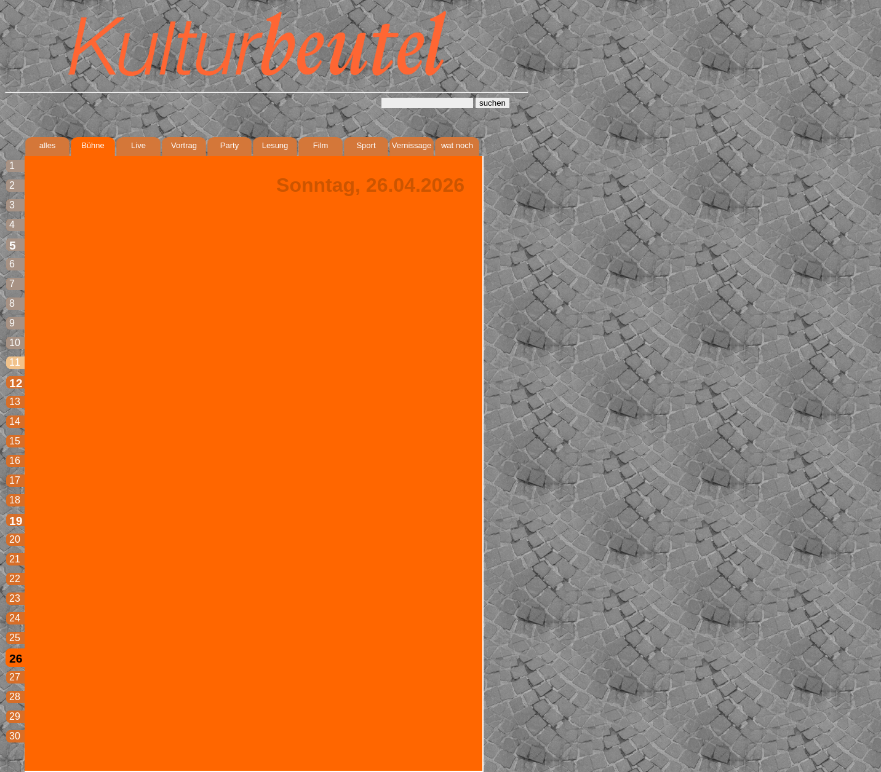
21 (14, 559)
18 (14, 500)
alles (47, 145)
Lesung (275, 145)
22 (14, 578)
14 (14, 421)
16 (14, 460)
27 (14, 677)
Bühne (93, 145)
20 (14, 539)
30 (14, 736)
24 (14, 618)
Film (321, 145)
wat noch (457, 145)
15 (14, 441)
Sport (365, 145)
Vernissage (411, 145)
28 (14, 696)
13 (14, 401)
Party (229, 145)
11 (14, 362)
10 (14, 342)
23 (14, 598)
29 (14, 716)
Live (138, 145)
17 (14, 480)
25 (14, 637)
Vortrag (184, 145)
